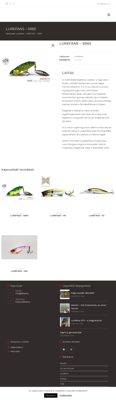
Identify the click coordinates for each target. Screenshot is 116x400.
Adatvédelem (17, 347)
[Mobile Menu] (108, 15)
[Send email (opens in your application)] (14, 4)
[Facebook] (7, 4)
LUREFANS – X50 (19, 271)
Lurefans (20, 33)
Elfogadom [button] (51, 395)
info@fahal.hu (103, 4)
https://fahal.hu (23, 302)
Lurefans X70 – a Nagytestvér (86, 320)
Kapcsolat (15, 351)
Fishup (63, 379)
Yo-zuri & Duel (67, 368)
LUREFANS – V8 (58, 215)
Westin (63, 363)
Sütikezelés (65, 395)
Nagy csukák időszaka (82, 293)
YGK (62, 384)
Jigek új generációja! (70, 332)
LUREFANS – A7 (96, 215)
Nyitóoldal (10, 33)
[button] (53, 45)
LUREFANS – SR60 (19, 215)
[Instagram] (10, 4)
